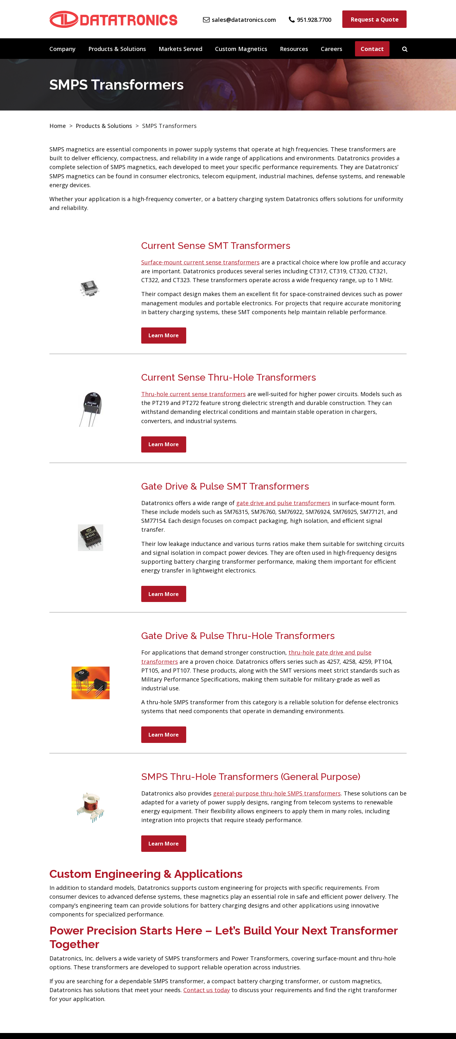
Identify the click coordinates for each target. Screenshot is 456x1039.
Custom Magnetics (241, 49)
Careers (331, 49)
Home (57, 126)
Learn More (165, 336)
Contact (372, 49)
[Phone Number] (310, 19)
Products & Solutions (117, 49)
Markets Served (180, 49)
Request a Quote (375, 19)
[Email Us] (239, 19)
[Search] (405, 48)
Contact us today (206, 996)
